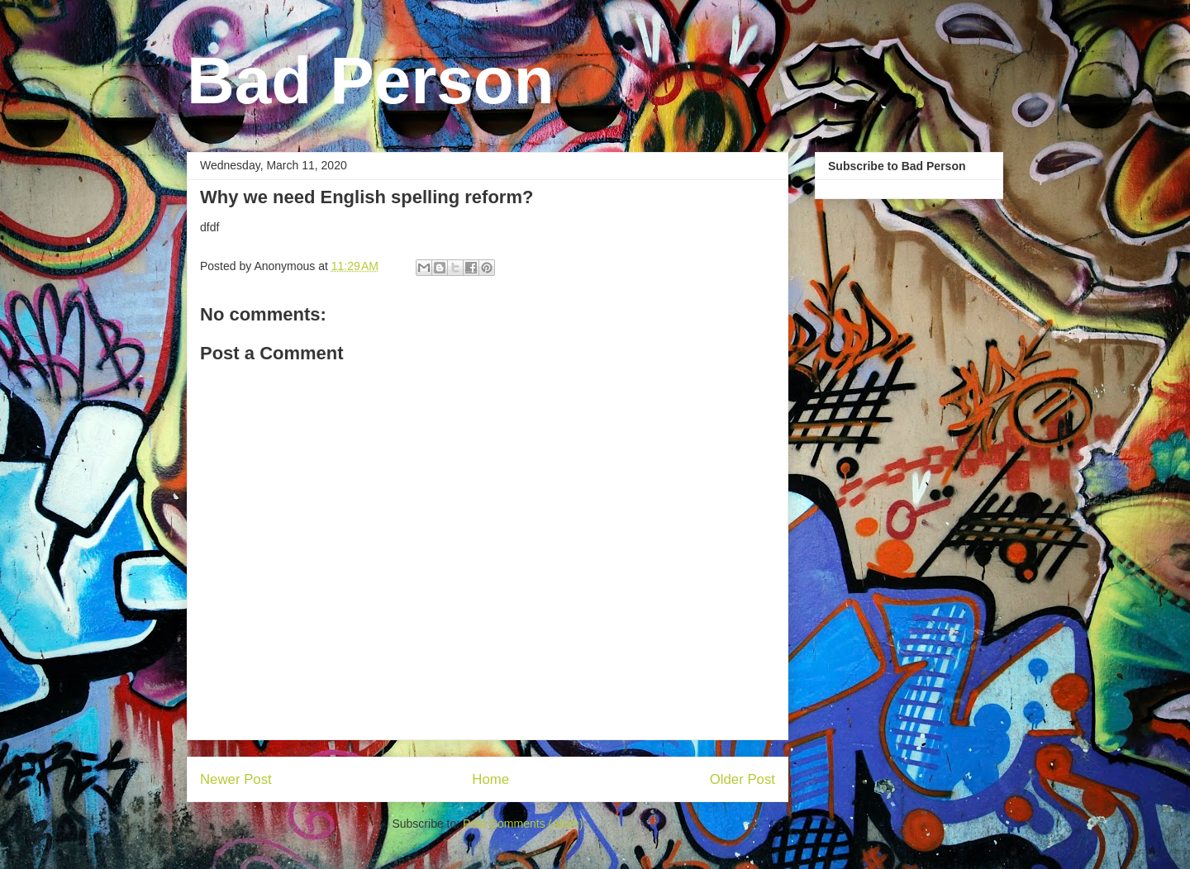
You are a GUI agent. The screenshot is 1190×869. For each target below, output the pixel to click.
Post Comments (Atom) (523, 823)
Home (490, 779)
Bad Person (371, 80)
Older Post (742, 779)
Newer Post (236, 779)
